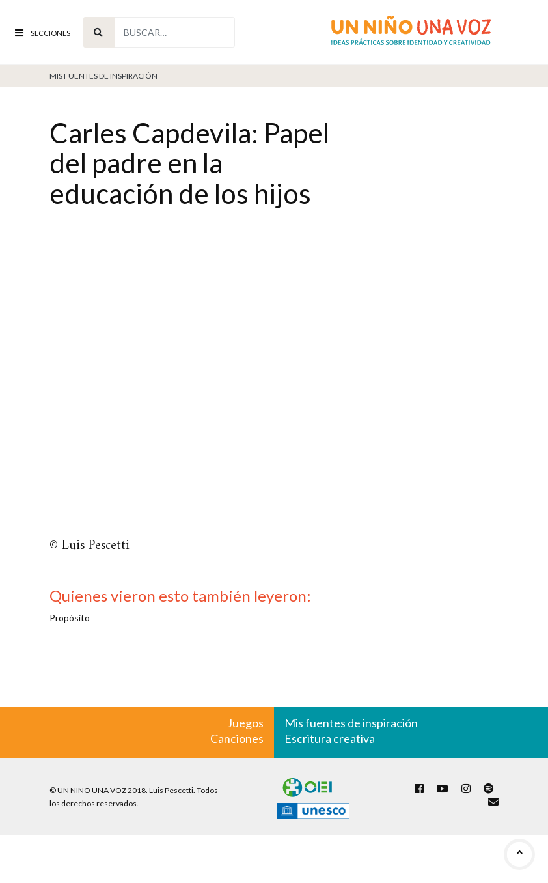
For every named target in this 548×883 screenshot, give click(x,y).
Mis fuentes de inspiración (103, 76)
